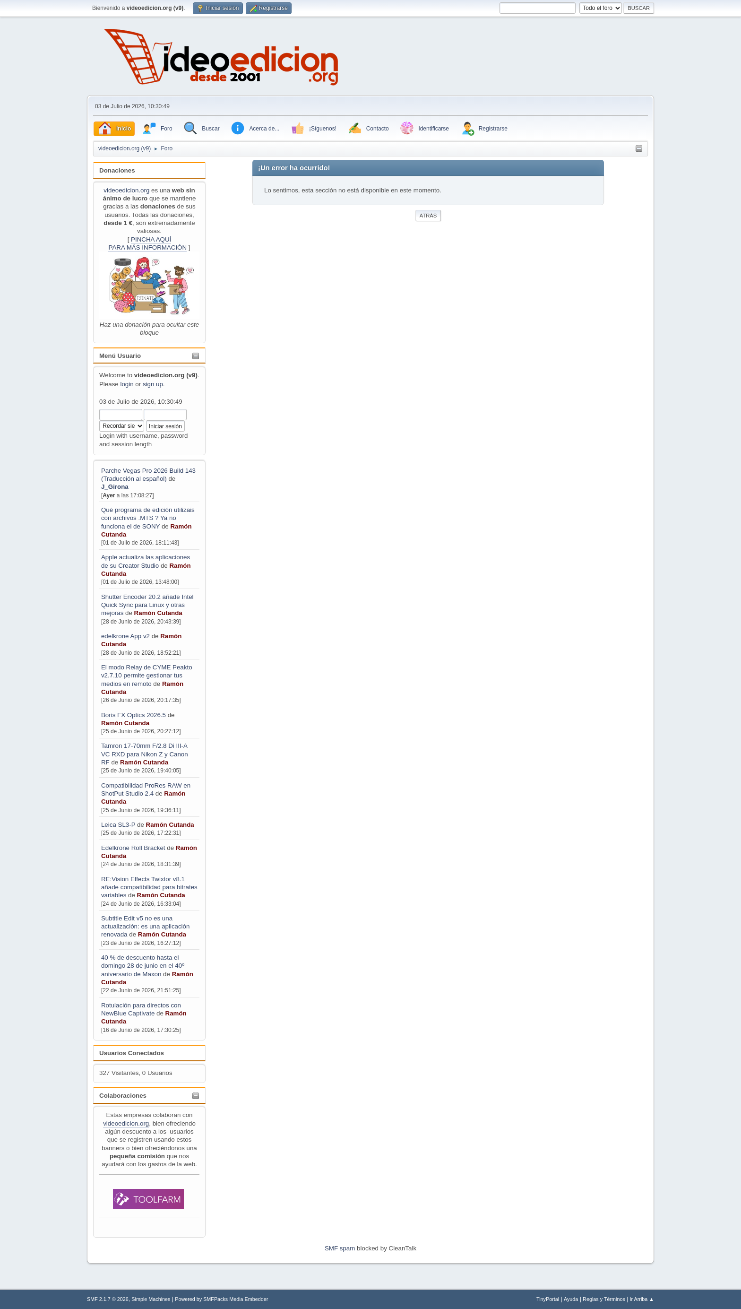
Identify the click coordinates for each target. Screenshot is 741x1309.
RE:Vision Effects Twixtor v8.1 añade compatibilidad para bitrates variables (149, 887)
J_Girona (115, 486)
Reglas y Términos (604, 1299)
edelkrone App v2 (125, 636)
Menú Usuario (120, 355)
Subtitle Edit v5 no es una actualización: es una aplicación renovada (145, 926)
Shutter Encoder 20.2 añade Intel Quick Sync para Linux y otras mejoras (147, 605)
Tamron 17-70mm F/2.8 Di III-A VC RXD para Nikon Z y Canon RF (144, 754)
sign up (153, 384)
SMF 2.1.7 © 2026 (108, 1299)
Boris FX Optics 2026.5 (133, 715)
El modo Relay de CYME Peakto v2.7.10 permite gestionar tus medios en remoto (146, 675)
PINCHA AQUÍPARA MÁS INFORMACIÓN (147, 243)
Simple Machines (150, 1299)
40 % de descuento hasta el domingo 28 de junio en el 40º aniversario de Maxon (142, 966)
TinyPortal (547, 1299)
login (126, 384)
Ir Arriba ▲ (642, 1299)
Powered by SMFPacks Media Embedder (221, 1299)
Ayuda (571, 1299)
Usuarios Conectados (131, 1053)
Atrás (428, 215)
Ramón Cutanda (158, 612)
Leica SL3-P (118, 824)
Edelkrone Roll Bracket (133, 847)
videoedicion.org (126, 190)
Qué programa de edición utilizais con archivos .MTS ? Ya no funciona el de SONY (148, 518)
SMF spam (340, 1248)
